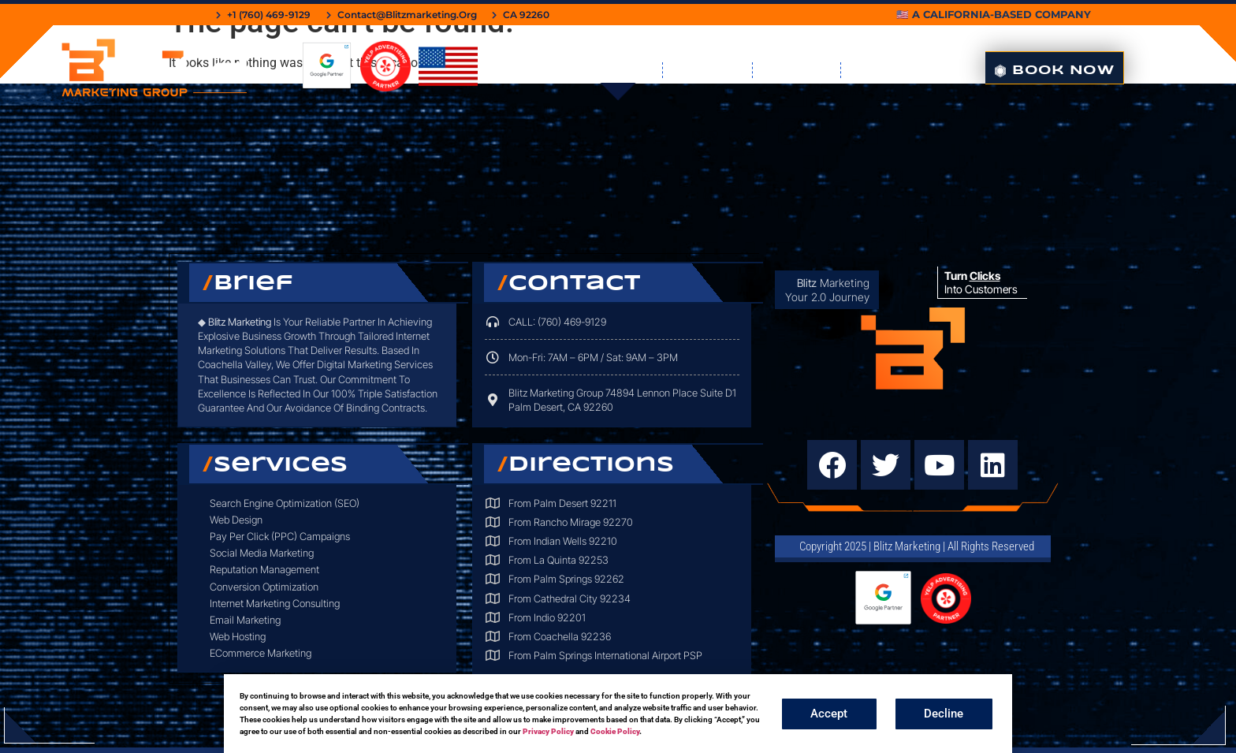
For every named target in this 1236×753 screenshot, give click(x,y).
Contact (796, 70)
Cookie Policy (614, 731)
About (880, 70)
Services (613, 70)
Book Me (707, 70)
